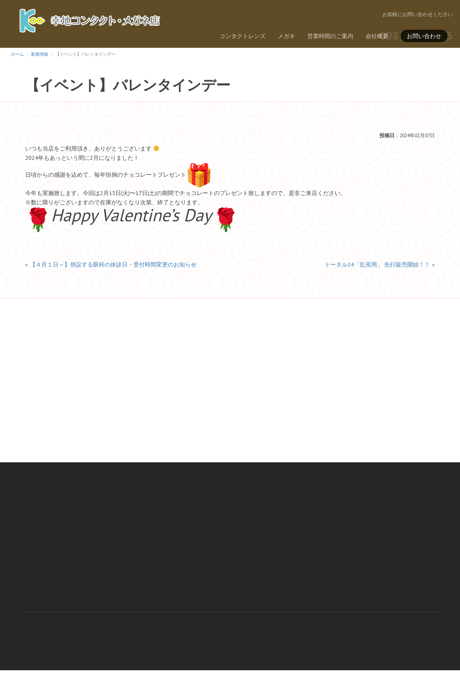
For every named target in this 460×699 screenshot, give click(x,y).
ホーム (17, 54)
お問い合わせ (424, 36)
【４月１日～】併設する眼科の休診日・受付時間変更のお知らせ (113, 264)
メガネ (286, 36)
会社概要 (376, 36)
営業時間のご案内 (330, 36)
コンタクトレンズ (243, 36)
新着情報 (39, 54)
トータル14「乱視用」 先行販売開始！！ (377, 264)
